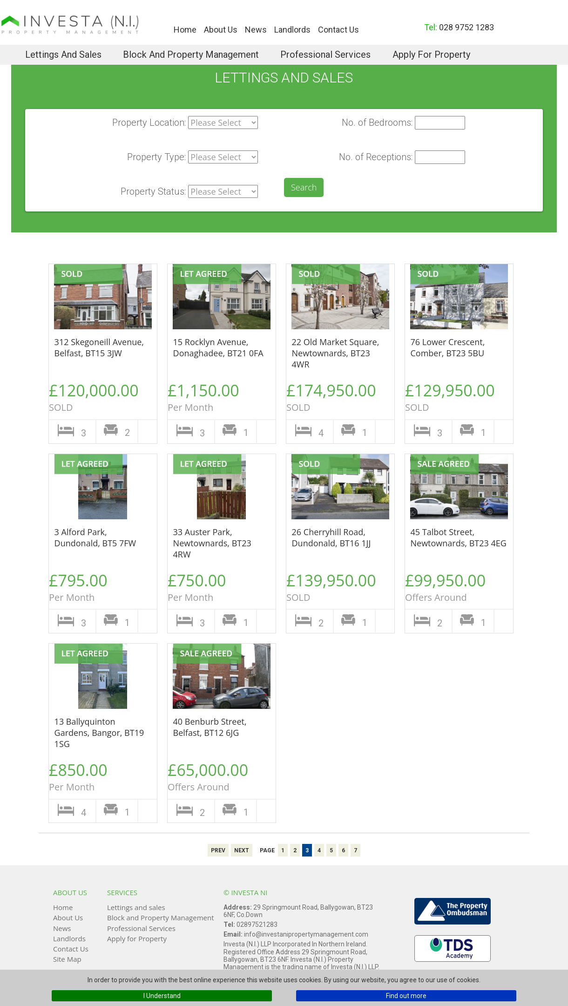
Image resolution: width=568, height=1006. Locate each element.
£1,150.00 (211, 397)
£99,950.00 (449, 587)
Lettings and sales (63, 54)
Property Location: (149, 122)
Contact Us (338, 29)
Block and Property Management (191, 54)
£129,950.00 (450, 397)
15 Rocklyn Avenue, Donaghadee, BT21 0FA (218, 347)
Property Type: (156, 157)
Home (185, 29)
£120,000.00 (94, 397)
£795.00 (92, 587)
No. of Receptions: (375, 157)
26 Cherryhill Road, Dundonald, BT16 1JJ (331, 537)
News (256, 29)
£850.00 (92, 776)
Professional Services (325, 54)
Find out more (406, 995)
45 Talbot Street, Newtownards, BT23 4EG (459, 537)
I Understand (162, 995)
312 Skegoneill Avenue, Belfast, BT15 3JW (99, 347)
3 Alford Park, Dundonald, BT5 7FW (95, 537)
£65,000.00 (211, 776)
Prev (218, 850)
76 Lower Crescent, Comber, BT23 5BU (448, 347)
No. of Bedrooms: (377, 122)
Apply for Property (431, 54)
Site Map (67, 959)
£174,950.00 (331, 397)
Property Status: (153, 191)
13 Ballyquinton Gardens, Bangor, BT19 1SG (99, 732)
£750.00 (211, 587)
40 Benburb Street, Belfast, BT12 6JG (210, 727)
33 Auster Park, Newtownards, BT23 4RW (212, 543)
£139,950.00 (331, 587)
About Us (220, 29)
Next (241, 850)
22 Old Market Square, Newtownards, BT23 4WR (335, 353)
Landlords (292, 29)
